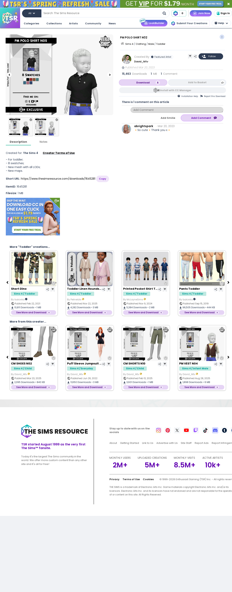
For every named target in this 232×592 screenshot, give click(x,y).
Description (18, 142)
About (113, 443)
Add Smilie (168, 118)
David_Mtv (141, 61)
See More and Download (31, 312)
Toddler (160, 44)
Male (151, 44)
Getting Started (129, 443)
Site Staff (186, 443)
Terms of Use (131, 479)
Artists (73, 23)
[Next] (109, 74)
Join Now (204, 13)
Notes (43, 142)
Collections (54, 23)
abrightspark (143, 126)
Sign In (223, 13)
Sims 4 (129, 44)
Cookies (148, 479)
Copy (102, 179)
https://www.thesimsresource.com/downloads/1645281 (58, 179)
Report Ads (202, 443)
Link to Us (147, 443)
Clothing (141, 44)
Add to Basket (197, 82)
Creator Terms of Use (59, 153)
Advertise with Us (167, 443)
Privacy (114, 479)
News (112, 23)
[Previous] (9, 74)
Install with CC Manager (175, 90)
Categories (31, 23)
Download (143, 82)
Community (93, 23)
